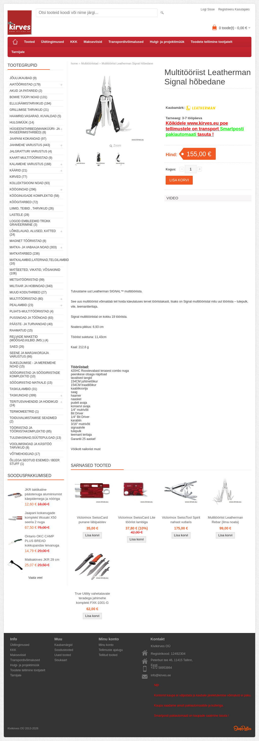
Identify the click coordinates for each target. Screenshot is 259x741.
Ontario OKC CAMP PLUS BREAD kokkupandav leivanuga (42, 540)
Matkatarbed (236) (25, 253)
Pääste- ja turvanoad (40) (31, 324)
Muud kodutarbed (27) (28, 292)
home (74, 63)
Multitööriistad (89, 63)
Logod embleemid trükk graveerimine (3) (30, 222)
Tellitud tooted (108, 655)
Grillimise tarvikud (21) (29, 110)
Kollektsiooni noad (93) (30, 183)
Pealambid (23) (21, 305)
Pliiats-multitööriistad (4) (31, 311)
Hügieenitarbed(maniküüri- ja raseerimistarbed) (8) (35, 130)
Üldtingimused (52, 42)
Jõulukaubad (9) (23, 78)
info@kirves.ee (161, 675)
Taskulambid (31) (23, 389)
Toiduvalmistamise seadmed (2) (33, 419)
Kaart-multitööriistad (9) (31, 158)
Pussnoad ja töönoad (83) (31, 318)
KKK (73, 42)
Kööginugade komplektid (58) (34, 196)
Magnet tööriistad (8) (28, 241)
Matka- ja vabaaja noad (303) (33, 247)
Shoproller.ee (242, 728)
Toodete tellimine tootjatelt (211, 42)
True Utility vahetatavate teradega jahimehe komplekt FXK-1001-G (92, 598)
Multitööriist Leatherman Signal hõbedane (127, 63)
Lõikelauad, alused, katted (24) (33, 232)
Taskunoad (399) (23, 395)
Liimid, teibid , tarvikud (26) (32, 208)
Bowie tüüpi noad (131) (28, 97)
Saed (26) (17, 346)
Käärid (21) (18, 170)
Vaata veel (35, 577)
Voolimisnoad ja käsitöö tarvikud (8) (31, 445)
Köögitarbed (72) (24, 202)
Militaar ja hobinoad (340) (31, 286)
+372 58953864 (161, 667)
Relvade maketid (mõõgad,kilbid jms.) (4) (29, 338)
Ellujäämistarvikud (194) (30, 103)
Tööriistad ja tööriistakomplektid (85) (31, 429)
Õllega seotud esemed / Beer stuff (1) (34, 462)
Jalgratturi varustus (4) (31, 151)
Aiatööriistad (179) (25, 84)
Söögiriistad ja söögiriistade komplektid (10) (35, 374)
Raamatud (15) (21, 330)
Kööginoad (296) (23, 189)
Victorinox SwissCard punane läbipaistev (92, 520)
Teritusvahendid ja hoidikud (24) (34, 403)
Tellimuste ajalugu (111, 650)
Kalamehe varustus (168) (30, 164)
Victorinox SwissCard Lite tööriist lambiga (136, 520)
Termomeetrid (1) (24, 411)
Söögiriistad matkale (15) (31, 382)
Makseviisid (93, 42)
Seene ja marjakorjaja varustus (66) (29, 354)
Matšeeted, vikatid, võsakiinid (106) (35, 271)
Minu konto (106, 645)
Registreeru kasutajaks (234, 9)
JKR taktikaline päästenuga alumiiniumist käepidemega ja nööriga (43, 494)
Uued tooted (62, 655)
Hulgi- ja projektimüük (167, 42)
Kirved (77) (18, 177)
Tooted (29, 42)
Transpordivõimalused (126, 42)
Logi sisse (208, 9)
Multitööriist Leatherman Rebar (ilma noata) (225, 520)
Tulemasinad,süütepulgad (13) (35, 437)
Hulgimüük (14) (22, 122)
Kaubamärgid (63, 645)
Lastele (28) (19, 215)
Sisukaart (60, 660)
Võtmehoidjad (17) (25, 454)
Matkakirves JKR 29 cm (42, 559)
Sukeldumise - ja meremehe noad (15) (33, 364)
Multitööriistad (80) (26, 299)
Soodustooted (63, 650)
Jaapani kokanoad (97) (28, 138)
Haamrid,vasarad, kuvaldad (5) (35, 116)
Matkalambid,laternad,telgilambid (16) (36, 261)
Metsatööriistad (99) (27, 279)
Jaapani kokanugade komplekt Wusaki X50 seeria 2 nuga (40, 517)
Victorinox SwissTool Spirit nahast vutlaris (181, 520)
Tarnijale (18, 52)
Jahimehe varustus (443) (30, 145)
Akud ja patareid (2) (26, 91)
